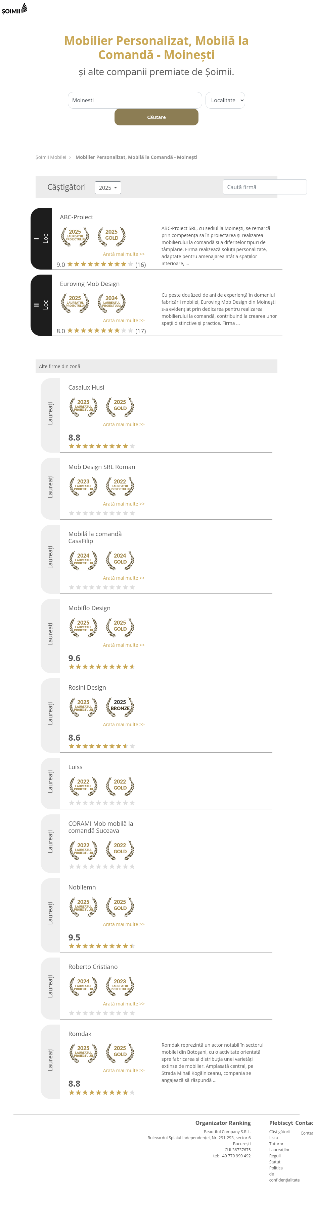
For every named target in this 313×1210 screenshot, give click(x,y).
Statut (274, 1162)
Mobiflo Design (90, 608)
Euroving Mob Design (90, 284)
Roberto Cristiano (93, 967)
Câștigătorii (279, 1132)
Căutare (156, 117)
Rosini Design (87, 687)
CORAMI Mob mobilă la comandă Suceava (101, 827)
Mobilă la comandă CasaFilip (95, 537)
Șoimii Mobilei (51, 157)
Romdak (80, 1034)
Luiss (76, 767)
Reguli (275, 1156)
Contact (303, 1133)
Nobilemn (82, 887)
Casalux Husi (86, 387)
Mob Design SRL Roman (102, 467)
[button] (101, 253)
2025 (106, 187)
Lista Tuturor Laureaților (279, 1144)
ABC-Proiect (76, 217)
